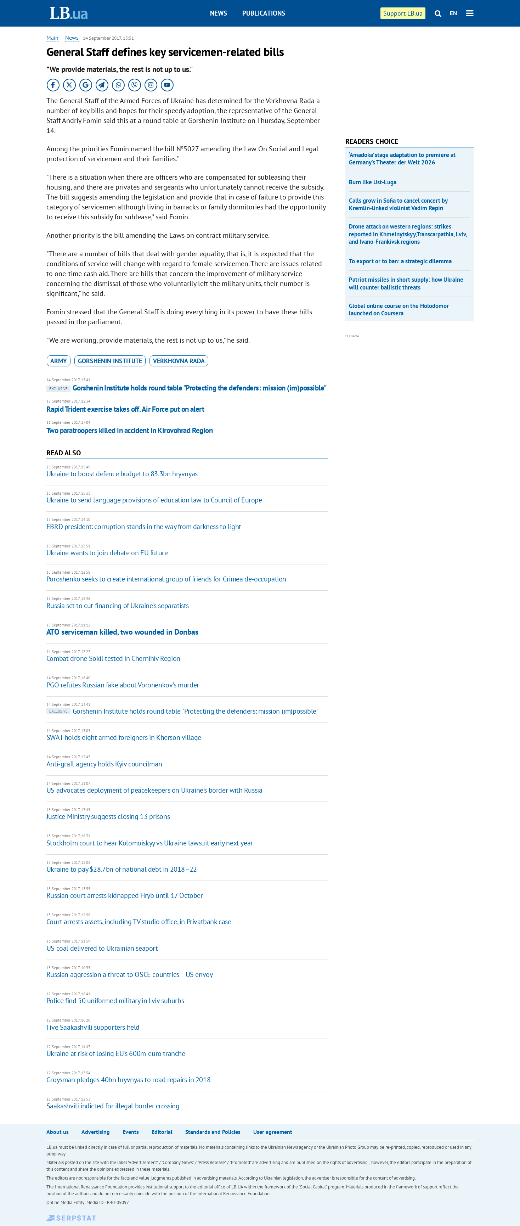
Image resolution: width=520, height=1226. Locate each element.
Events (131, 1131)
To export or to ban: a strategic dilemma (400, 261)
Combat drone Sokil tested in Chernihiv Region (113, 658)
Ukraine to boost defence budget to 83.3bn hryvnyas (122, 473)
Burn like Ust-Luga (372, 182)
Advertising (95, 1131)
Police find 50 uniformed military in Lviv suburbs (115, 1000)
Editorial (162, 1131)
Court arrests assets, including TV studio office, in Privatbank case (138, 921)
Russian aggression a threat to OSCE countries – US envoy (129, 974)
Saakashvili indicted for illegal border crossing (113, 1105)
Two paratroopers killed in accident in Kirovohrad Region (129, 430)
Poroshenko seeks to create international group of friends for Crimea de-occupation (166, 579)
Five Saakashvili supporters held (93, 1027)
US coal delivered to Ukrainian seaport (102, 948)
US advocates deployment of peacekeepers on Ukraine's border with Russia (154, 790)
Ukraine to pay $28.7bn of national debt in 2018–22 (121, 869)
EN (453, 13)
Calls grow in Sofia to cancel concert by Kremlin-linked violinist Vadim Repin (398, 204)
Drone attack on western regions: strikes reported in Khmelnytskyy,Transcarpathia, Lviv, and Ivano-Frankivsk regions (408, 234)
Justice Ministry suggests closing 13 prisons (108, 816)
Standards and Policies (213, 1131)
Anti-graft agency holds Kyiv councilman (104, 764)
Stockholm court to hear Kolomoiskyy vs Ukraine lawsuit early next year (149, 843)
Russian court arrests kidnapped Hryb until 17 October (124, 895)
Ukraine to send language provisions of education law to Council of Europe (154, 500)
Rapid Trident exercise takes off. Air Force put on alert (125, 409)
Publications (263, 13)
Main (52, 37)
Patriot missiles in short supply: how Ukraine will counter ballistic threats (406, 283)
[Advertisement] (398, 78)
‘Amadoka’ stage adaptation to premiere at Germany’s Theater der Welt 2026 (402, 158)
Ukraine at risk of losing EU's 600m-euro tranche (115, 1053)
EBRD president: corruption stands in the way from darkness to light (143, 526)
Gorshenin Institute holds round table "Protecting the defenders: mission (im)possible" (186, 388)
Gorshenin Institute (110, 361)
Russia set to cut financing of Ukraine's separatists (117, 605)
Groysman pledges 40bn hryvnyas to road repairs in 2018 (128, 1079)
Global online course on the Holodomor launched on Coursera (399, 309)
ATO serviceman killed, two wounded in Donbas (122, 632)
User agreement (272, 1131)
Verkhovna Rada (179, 361)
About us (57, 1131)
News (218, 13)
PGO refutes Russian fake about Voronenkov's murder (122, 685)
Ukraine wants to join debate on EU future (107, 552)
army (58, 361)
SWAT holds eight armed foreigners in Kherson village (123, 737)
